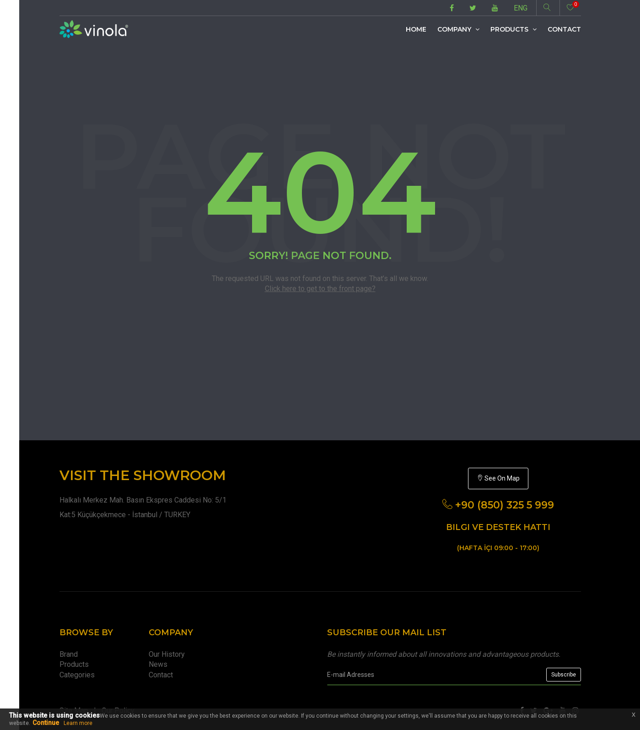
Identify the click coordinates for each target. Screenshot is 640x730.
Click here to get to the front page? (320, 288)
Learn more (78, 723)
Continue (45, 722)
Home (416, 29)
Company (458, 29)
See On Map (498, 478)
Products (513, 29)
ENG (520, 8)
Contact (564, 29)
